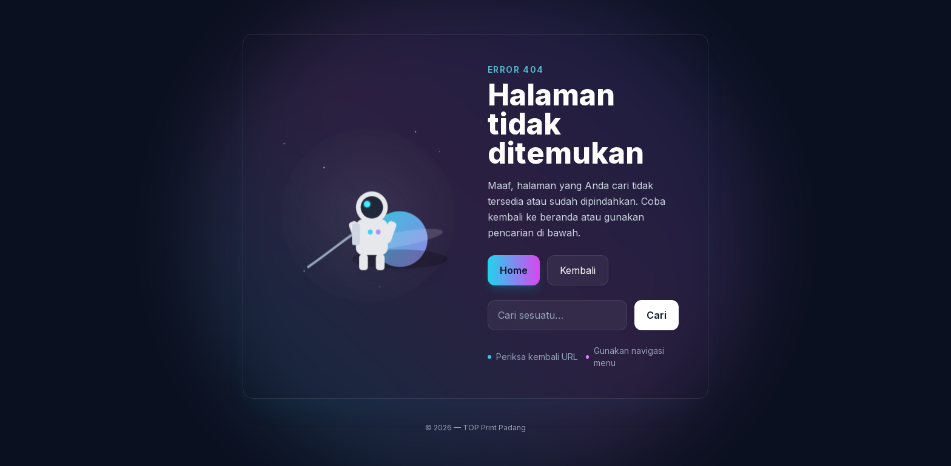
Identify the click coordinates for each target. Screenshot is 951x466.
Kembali (578, 270)
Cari (657, 315)
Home (514, 270)
